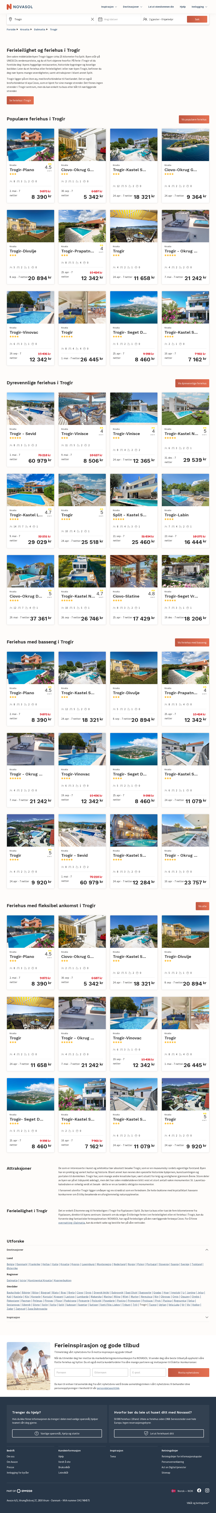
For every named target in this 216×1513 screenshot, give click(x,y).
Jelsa (200, 1292)
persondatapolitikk (108, 1388)
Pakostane (13, 1300)
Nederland (120, 1264)
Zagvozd (20, 1308)
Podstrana (70, 1300)
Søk (197, 19)
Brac (63, 1292)
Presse (10, 1467)
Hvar (166, 1292)
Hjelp (183, 6)
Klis (27, 1296)
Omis (175, 1296)
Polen (140, 1264)
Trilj (135, 1304)
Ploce (58, 1300)
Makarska (96, 1296)
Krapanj (58, 1296)
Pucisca (167, 1300)
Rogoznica (180, 1300)
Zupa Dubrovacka (37, 1308)
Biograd (45, 1292)
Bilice (35, 1292)
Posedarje (109, 1300)
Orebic (195, 1296)
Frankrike (34, 1264)
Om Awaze (12, 1461)
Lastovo (70, 1296)
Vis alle (202, 906)
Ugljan (162, 1304)
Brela (71, 1292)
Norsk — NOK (182, 1491)
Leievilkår (63, 1472)
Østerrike (12, 1268)
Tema (113, 1456)
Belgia (10, 1264)
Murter (135, 1296)
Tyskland (197, 1264)
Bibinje (26, 1292)
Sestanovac (13, 1304)
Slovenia (164, 1264)
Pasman (26, 1300)
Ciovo (80, 1292)
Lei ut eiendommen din (161, 6)
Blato (55, 1292)
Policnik (96, 1300)
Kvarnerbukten (62, 1280)
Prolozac (147, 1300)
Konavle (36, 1296)
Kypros (75, 1264)
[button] (118, 19)
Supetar (82, 1304)
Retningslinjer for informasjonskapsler (182, 1456)
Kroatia (24, 29)
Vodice (196, 1304)
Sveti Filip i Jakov (110, 1304)
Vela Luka (174, 1304)
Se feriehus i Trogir (20, 100)
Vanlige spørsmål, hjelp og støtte (57, 1433)
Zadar (10, 1308)
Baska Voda (13, 1292)
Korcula (47, 1296)
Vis (188, 1304)
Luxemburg (88, 1264)
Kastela (18, 1296)
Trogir (53, 29)
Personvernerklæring (173, 1461)
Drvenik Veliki (101, 1292)
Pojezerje (83, 1300)
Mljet (126, 1296)
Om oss (11, 1456)
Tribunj (126, 1304)
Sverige (185, 1264)
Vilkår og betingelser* (198, 1503)
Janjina (191, 1292)
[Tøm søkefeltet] (92, 19)
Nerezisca (146, 1296)
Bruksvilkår (64, 1467)
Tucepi (153, 1304)
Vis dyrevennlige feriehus (192, 383)
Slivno (36, 1304)
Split (61, 1304)
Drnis (88, 1292)
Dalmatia (39, 29)
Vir (183, 1304)
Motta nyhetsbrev (188, 1372)
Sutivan (93, 1304)
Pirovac (49, 1300)
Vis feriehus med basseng (192, 642)
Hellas (46, 1264)
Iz (183, 1292)
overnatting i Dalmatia (71, 1222)
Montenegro (104, 1264)
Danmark (21, 1264)
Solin (45, 1304)
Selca (191, 1300)
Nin (156, 1296)
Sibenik (26, 1304)
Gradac (157, 1292)
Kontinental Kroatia (40, 1280)
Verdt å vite (64, 1461)
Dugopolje (145, 1292)
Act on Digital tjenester (174, 1467)
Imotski (175, 1292)
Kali (9, 1296)
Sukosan (71, 1304)
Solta (53, 1304)
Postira (121, 1300)
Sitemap (166, 1472)
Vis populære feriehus (194, 119)
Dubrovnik (117, 1292)
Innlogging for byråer (18, 1472)
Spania (175, 1264)
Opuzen (185, 1296)
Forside (11, 29)
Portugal (151, 1264)
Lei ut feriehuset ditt (159, 1433)
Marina (108, 1296)
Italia (55, 1264)
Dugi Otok (131, 1292)
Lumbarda (82, 1296)
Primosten (134, 1300)
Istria (23, 1280)
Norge (131, 1264)
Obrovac (165, 1296)
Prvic (158, 1300)
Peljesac (37, 1300)
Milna (117, 1296)
